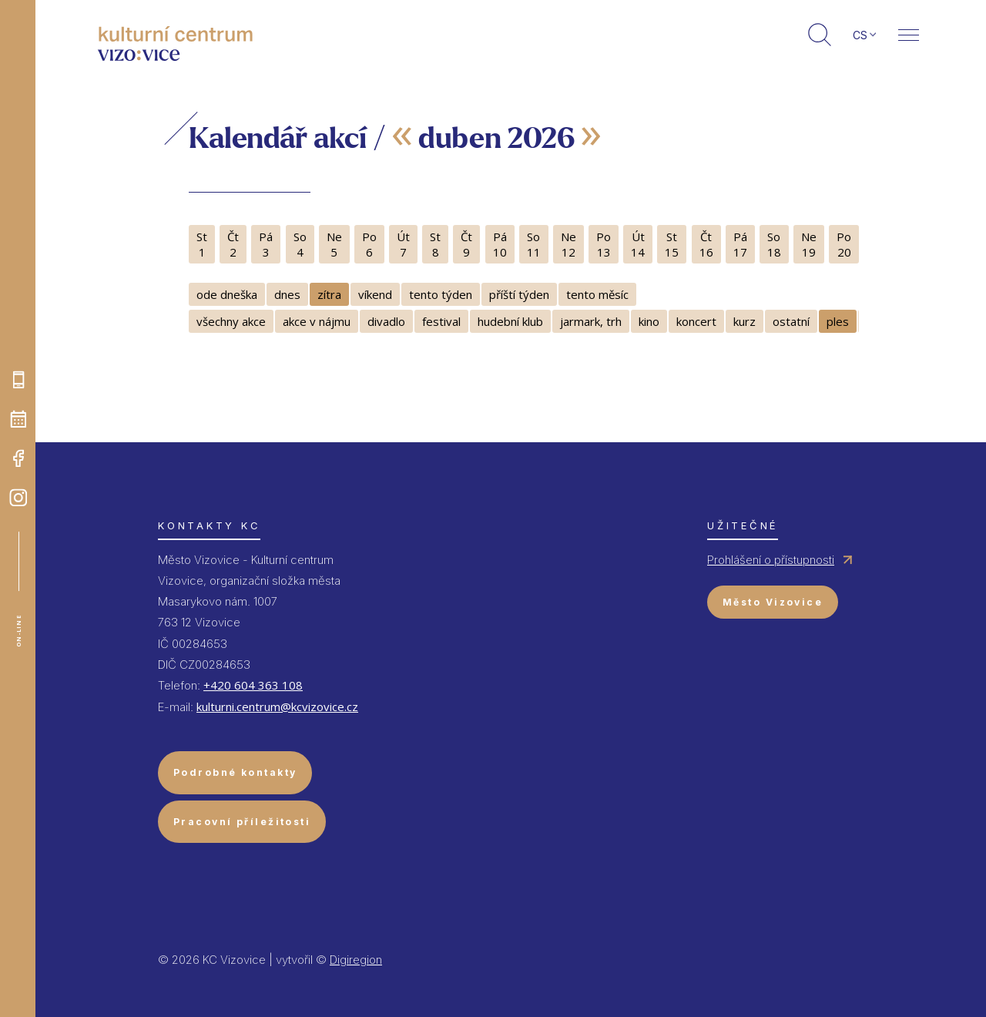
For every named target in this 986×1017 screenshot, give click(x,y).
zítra (329, 294)
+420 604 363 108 (253, 685)
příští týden (519, 294)
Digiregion (356, 959)
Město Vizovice (773, 602)
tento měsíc (597, 294)
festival (441, 321)
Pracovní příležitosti (241, 821)
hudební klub (510, 321)
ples (838, 321)
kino (649, 321)
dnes (287, 294)
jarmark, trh (591, 321)
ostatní (791, 321)
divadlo (386, 321)
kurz (744, 321)
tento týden (440, 294)
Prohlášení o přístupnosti (770, 559)
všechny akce (231, 321)
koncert (696, 321)
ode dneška (226, 294)
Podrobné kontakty (235, 772)
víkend (375, 294)
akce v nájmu (316, 321)
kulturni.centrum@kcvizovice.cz (277, 706)
